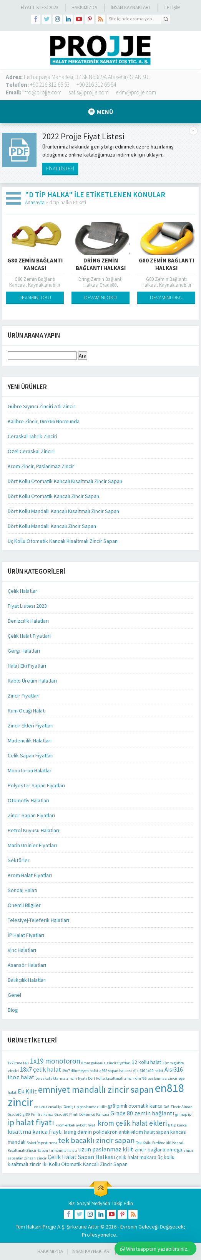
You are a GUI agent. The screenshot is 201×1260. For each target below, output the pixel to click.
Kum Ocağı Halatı (27, 710)
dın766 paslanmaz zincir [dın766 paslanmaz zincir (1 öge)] (156, 1078)
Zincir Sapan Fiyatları (31, 815)
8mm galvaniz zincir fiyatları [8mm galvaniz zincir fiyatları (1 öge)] (106, 1062)
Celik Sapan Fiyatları (30, 755)
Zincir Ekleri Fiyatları (30, 725)
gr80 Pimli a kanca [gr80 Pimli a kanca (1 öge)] (38, 1114)
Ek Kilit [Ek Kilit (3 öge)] (27, 1091)
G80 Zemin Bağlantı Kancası (35, 264)
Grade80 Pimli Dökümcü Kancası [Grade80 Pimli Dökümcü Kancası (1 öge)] (82, 1114)
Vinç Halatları (22, 950)
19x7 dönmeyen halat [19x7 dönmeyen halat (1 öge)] (80, 1070)
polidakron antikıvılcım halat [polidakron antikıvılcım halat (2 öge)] (124, 1131)
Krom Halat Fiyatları (30, 875)
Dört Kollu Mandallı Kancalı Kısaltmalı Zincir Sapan (63, 511)
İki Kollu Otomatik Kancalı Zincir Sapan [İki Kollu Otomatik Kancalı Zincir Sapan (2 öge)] (85, 1164)
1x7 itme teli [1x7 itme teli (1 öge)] (18, 1062)
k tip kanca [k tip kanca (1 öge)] (177, 1125)
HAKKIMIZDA (50, 1251)
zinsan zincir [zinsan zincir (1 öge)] (35, 1158)
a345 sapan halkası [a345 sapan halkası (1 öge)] (116, 1070)
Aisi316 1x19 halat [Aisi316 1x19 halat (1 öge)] (148, 1070)
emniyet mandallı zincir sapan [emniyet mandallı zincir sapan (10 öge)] (96, 1089)
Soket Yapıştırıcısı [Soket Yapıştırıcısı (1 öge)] (42, 1142)
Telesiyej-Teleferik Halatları (38, 920)
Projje (49, 1226)
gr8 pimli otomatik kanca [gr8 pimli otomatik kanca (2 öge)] (135, 1105)
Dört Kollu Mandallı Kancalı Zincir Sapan (52, 526)
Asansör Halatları (27, 964)
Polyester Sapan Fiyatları (36, 785)
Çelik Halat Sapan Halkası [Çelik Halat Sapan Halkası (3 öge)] (81, 1157)
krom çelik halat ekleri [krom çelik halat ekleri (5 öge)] (132, 1123)
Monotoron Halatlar (29, 770)
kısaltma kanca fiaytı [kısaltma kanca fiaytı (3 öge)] (35, 1131)
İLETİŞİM (172, 7)
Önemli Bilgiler (24, 905)
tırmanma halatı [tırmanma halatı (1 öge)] (63, 1150)
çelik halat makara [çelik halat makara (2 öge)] (136, 1157)
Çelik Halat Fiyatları (29, 635)
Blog (13, 1009)
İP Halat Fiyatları (26, 935)
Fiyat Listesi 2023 (39, 7)
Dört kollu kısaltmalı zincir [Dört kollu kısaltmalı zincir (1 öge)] (111, 1078)
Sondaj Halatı (22, 890)
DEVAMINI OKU (34, 297)
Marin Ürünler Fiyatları (32, 845)
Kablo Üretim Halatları (32, 680)
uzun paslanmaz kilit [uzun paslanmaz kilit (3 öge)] (105, 1149)
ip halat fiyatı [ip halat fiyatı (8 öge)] (31, 1122)
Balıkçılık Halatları (27, 979)
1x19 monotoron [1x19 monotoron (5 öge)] (55, 1060)
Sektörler (19, 860)
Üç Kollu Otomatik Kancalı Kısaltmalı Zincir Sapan (63, 541)
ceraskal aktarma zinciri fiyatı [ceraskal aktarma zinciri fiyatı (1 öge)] (61, 1078)
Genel (14, 994)
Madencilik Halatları (29, 740)
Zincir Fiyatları (24, 695)
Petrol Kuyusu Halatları (33, 830)
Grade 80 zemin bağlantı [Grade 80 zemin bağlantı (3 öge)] (142, 1113)
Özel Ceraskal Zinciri (31, 451)
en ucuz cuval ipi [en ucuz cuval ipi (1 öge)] (48, 1106)
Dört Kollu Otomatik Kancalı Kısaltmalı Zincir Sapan (65, 481)
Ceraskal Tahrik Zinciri (32, 436)
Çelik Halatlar (22, 590)
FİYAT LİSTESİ (60, 168)
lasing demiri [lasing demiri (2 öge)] (78, 1131)
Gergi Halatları (24, 650)
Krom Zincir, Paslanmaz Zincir (41, 466)
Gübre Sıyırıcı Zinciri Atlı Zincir (41, 406)
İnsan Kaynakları (130, 7)
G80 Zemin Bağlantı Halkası (166, 264)
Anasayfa (35, 202)
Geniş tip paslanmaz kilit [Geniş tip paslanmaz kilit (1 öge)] (85, 1106)
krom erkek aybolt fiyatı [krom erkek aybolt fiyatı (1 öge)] (75, 1125)
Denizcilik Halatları (28, 620)
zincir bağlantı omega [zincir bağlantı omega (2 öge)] (158, 1149)
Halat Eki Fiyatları (27, 665)
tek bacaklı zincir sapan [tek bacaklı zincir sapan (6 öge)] (96, 1140)
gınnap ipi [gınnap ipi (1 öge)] (184, 1114)
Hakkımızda (84, 7)
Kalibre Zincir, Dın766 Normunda (44, 421)
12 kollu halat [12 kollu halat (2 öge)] (146, 1062)
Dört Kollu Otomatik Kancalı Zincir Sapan (53, 496)
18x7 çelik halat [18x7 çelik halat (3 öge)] (40, 1069)
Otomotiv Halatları (28, 800)
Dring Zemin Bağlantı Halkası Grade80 (101, 268)
